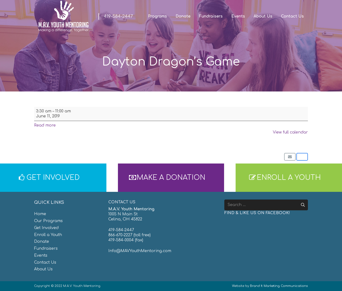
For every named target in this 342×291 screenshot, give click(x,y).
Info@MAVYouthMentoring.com (139, 251)
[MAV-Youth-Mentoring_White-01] (63, 16)
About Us (43, 269)
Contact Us (45, 262)
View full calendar (290, 132)
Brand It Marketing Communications (279, 286)
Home (40, 214)
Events (40, 255)
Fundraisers (46, 248)
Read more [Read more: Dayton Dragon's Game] (45, 125)
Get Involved (46, 228)
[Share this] (302, 157)
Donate (41, 241)
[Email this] (290, 157)
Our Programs (48, 221)
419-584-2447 (121, 230)
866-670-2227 (120, 235)
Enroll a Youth (48, 235)
